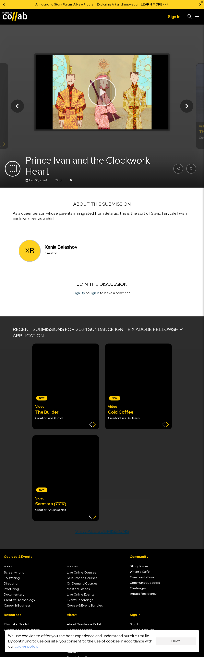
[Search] (189, 17)
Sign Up (79, 293)
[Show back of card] (92, 425)
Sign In (94, 293)
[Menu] (197, 17)
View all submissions (102, 531)
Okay (175, 641)
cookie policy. (26, 646)
